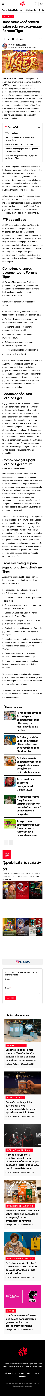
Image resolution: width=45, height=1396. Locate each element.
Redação (16, 1064)
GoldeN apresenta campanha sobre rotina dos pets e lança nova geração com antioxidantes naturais (29, 765)
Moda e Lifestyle (16, 1045)
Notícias (8, 16)
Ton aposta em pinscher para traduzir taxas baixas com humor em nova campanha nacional (28, 828)
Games (10, 1311)
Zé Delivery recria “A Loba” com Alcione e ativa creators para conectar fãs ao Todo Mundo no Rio (28, 744)
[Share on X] (8, 39)
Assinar (10, 998)
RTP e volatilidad (11, 133)
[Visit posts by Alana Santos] (4, 46)
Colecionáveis (15, 1098)
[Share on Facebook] (4, 39)
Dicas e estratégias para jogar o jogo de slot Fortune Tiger (21, 156)
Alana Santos (21, 45)
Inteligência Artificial (19, 1150)
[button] (4, 4)
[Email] (12, 39)
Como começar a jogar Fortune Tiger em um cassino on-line (21, 149)
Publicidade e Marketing (20, 1206)
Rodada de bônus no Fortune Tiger (19, 144)
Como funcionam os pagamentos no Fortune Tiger (20, 138)
